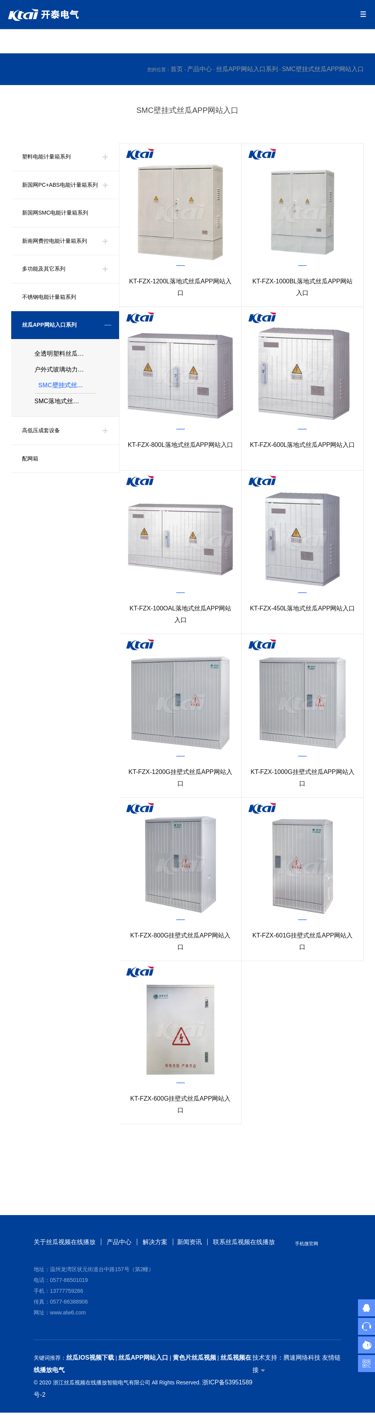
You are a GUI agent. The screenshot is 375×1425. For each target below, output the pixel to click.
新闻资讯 (191, 1242)
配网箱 (30, 467)
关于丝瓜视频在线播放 (64, 1242)
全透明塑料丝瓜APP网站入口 (65, 356)
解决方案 (155, 1242)
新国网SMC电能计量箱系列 (55, 213)
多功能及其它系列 (43, 270)
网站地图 (12, 1418)
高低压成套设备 (41, 438)
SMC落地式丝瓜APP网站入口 (65, 408)
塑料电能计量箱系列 (46, 157)
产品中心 (199, 69)
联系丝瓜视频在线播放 (245, 1242)
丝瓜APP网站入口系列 (247, 69)
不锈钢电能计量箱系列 (49, 298)
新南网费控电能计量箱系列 (54, 242)
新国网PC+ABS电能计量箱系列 (60, 185)
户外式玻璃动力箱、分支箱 (65, 373)
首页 (176, 69)
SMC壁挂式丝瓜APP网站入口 (323, 69)
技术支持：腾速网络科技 (286, 1357)
